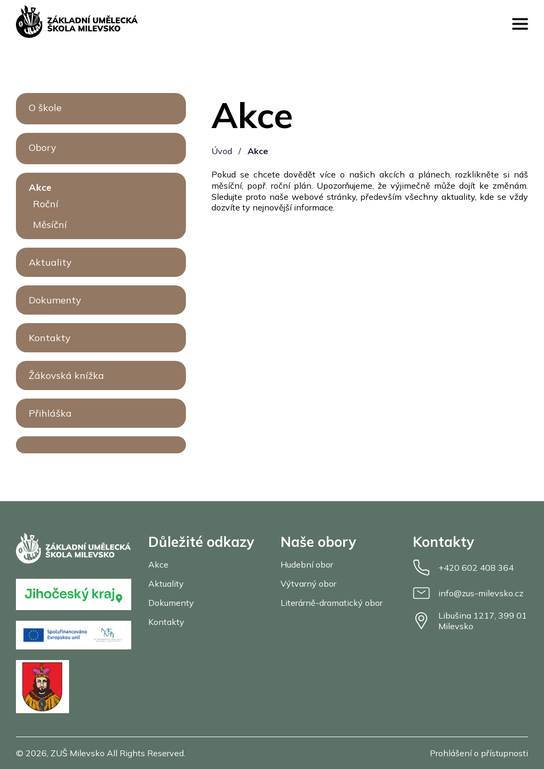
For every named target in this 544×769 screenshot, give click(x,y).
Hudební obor (306, 564)
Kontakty (50, 338)
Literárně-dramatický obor (331, 602)
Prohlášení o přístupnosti (479, 753)
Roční (45, 204)
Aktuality (50, 262)
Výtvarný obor (308, 583)
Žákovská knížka (66, 375)
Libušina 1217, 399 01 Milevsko (470, 620)
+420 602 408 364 (463, 567)
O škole (45, 108)
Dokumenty (55, 300)
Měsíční (50, 224)
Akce (40, 187)
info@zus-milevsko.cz (468, 593)
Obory (42, 147)
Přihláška (50, 413)
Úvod (221, 151)
